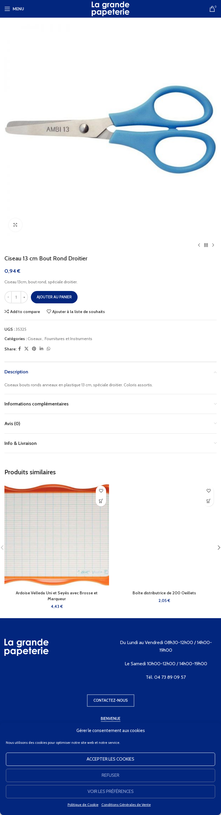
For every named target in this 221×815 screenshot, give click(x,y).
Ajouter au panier (54, 297)
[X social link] (26, 349)
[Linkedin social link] (41, 349)
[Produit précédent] (198, 245)
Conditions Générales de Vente (126, 804)
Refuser (110, 775)
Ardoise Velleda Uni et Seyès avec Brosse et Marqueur (57, 595)
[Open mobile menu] (14, 9)
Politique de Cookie (83, 804)
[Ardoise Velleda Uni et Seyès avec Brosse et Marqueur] (56, 535)
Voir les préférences (111, 791)
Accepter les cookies (110, 759)
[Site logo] (110, 8)
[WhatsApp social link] (48, 349)
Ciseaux (35, 338)
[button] (101, 501)
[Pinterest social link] (34, 349)
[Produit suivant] (213, 245)
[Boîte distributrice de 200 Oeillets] (164, 535)
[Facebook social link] (19, 349)
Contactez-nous (110, 700)
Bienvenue (110, 718)
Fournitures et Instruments (68, 338)
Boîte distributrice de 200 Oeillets (164, 593)
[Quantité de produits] (16, 297)
